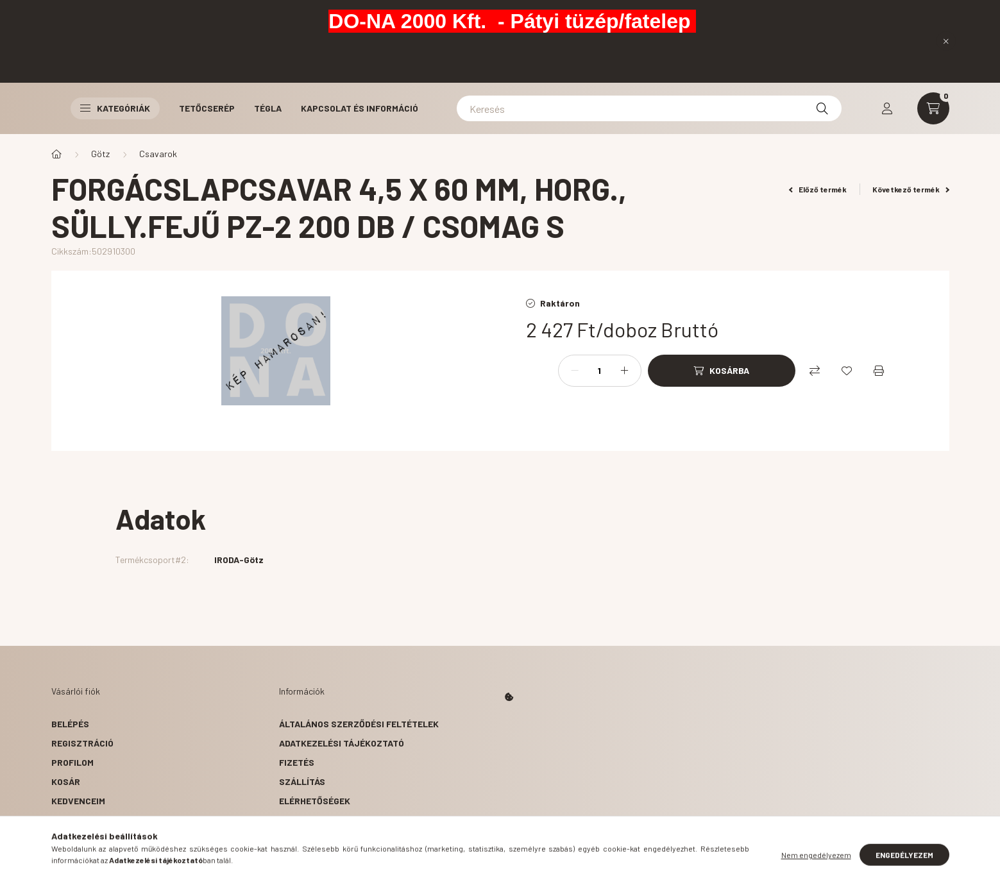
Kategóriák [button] (115, 108)
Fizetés (296, 762)
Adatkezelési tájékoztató (341, 743)
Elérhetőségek (314, 800)
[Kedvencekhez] (847, 371)
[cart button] (933, 108)
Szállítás (302, 781)
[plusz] (624, 370)
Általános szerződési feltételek (359, 723)
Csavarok (158, 153)
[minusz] (574, 370)
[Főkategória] (56, 154)
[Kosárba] (721, 371)
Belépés (70, 723)
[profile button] (887, 108)
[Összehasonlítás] (814, 371)
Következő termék (910, 189)
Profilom (72, 762)
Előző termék (818, 189)
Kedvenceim (78, 800)
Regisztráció (82, 743)
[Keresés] (649, 108)
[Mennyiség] (600, 370)
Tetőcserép (207, 108)
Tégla (268, 108)
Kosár (65, 781)
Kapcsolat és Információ (359, 108)
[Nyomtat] (879, 371)
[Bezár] (946, 41)
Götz (100, 153)
